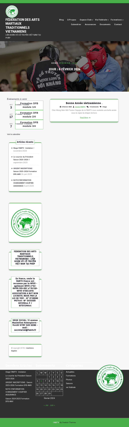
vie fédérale (71, 372)
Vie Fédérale (101, 22)
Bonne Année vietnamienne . (84, 105)
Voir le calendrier (13, 134)
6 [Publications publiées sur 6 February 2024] (41, 365)
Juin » (52, 390)
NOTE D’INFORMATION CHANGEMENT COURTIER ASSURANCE (24, 178)
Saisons (69, 368)
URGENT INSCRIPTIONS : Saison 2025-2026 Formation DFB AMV (25, 170)
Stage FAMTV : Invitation (23, 154)
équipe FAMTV (81, 108)
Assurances (90, 26)
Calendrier (76, 26)
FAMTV (64, 422)
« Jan (46, 390)
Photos (69, 364)
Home (54, 63)
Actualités (70, 356)
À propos (71, 22)
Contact (118, 26)
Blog (61, 22)
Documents (105, 26)
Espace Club (85, 22)
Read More (84, 115)
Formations (116, 22)
